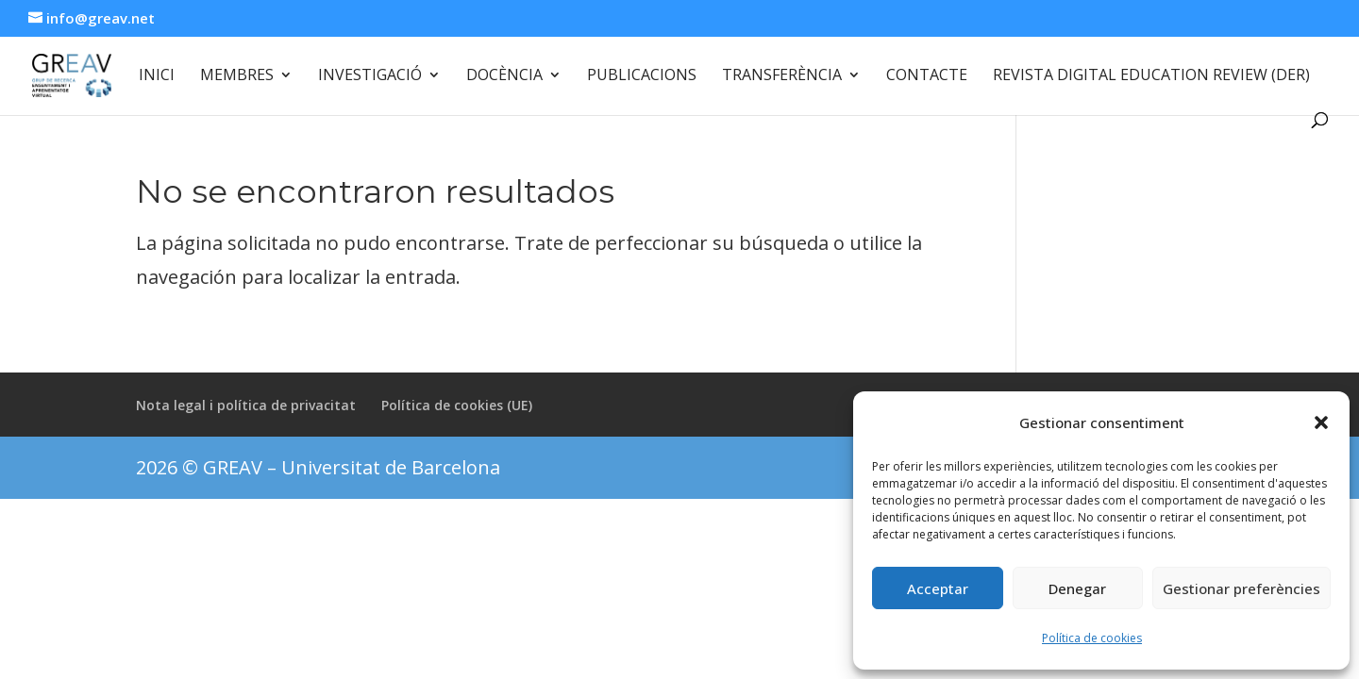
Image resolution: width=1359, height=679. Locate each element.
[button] (1321, 422)
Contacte (926, 76)
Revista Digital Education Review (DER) (1151, 76)
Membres (237, 76)
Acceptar (937, 588)
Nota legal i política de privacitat (246, 405)
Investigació (370, 76)
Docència (504, 76)
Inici (157, 76)
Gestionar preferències (1241, 588)
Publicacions (641, 76)
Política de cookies (1092, 638)
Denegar (1077, 588)
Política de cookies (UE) (456, 405)
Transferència (782, 76)
